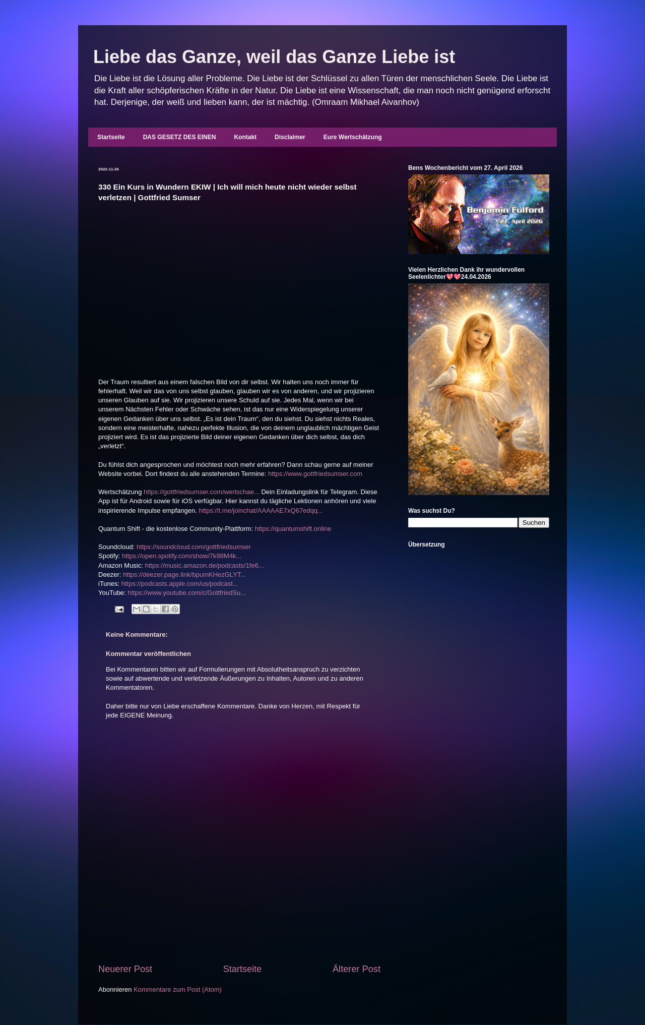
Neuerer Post (125, 969)
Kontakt (245, 137)
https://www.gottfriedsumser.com (315, 473)
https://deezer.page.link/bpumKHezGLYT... (184, 574)
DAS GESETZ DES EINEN (179, 137)
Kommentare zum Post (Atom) (178, 989)
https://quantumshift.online (293, 528)
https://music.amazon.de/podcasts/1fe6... (204, 565)
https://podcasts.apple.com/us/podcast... (179, 583)
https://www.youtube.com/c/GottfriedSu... (186, 592)
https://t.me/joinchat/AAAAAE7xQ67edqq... (260, 510)
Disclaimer (290, 137)
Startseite (111, 137)
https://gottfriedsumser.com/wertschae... (202, 492)
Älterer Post (356, 969)
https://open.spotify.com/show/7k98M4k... (182, 556)
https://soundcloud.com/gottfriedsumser (194, 547)
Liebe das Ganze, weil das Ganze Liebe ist (274, 56)
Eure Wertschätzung (353, 137)
